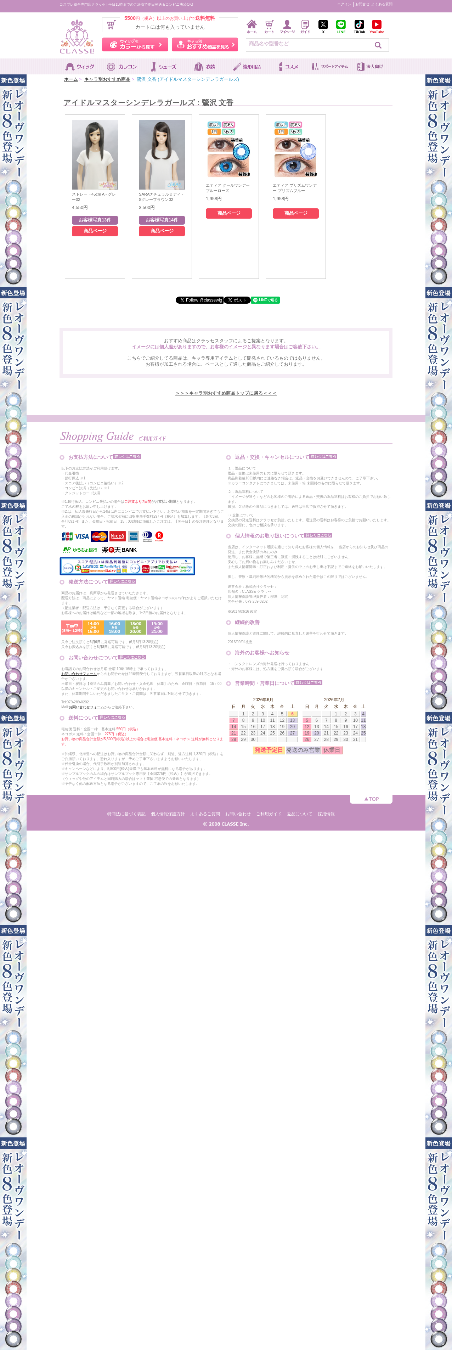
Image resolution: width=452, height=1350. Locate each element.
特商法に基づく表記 (126, 813)
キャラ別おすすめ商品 (107, 79)
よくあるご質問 (205, 813)
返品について (299, 813)
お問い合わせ (238, 813)
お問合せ (362, 4)
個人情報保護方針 (168, 813)
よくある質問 (381, 4)
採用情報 (326, 813)
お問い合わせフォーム (79, 674)
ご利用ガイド (269, 813)
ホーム (71, 79)
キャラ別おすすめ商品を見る (205, 44)
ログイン (344, 4)
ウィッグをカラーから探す (135, 44)
